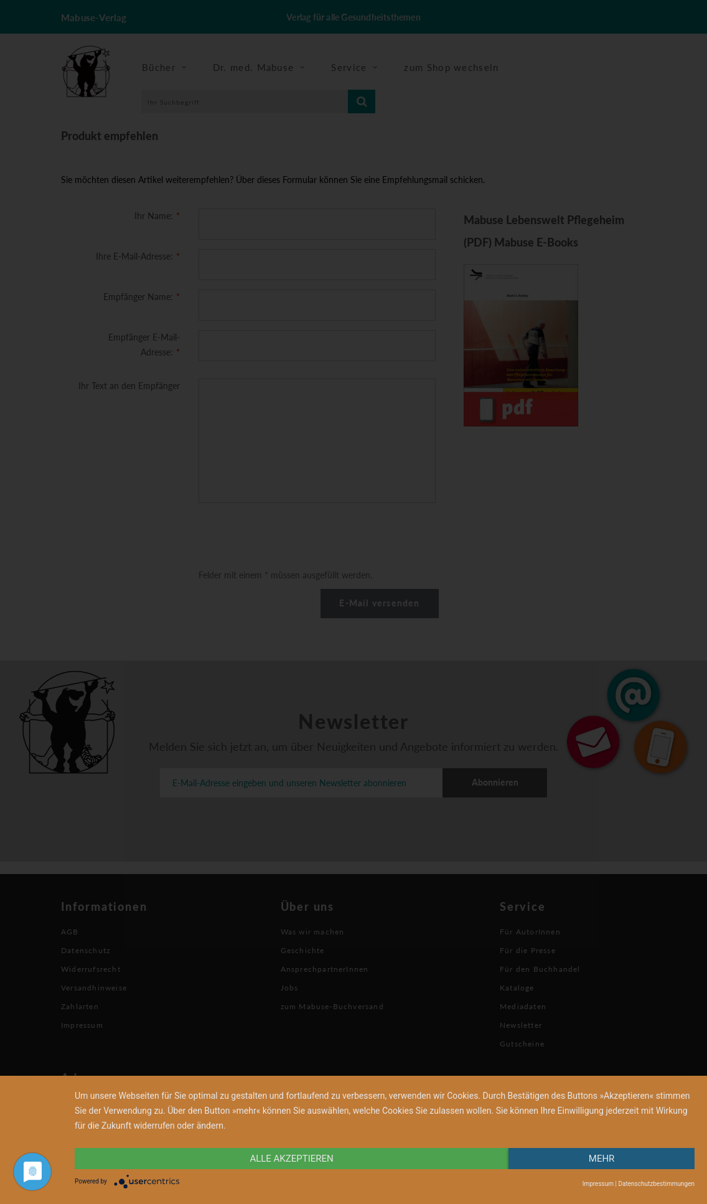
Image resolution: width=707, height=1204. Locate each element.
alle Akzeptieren (291, 1158)
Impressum (598, 1183)
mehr (602, 1158)
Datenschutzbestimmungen (656, 1183)
